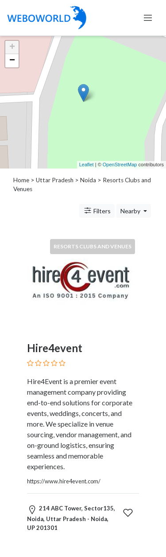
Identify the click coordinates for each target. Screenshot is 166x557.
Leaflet (86, 164)
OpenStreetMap (120, 164)
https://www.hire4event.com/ (63, 481)
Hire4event (54, 347)
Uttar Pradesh (54, 180)
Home (21, 180)
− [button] (12, 60)
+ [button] (12, 47)
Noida (88, 180)
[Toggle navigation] (148, 17)
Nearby (131, 211)
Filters (97, 210)
